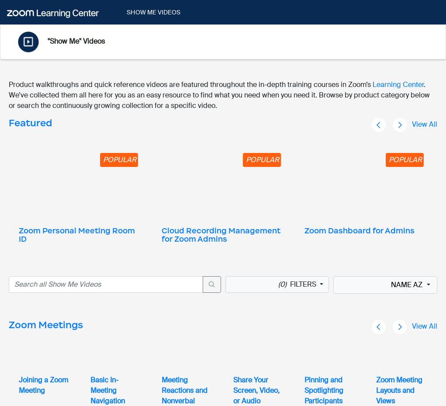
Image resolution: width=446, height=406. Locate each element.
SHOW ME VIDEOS (153, 12)
